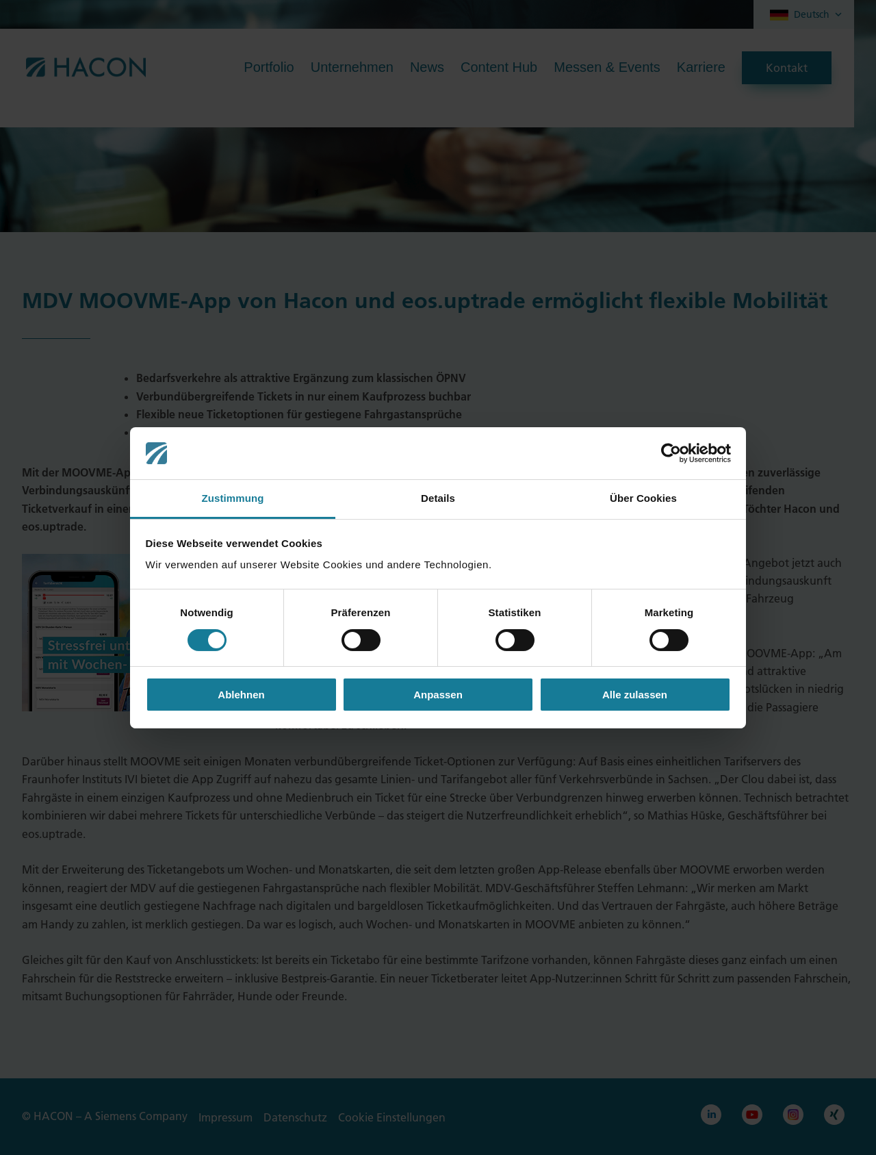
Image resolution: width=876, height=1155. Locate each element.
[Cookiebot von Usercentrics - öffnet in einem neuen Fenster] (671, 453)
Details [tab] (438, 498)
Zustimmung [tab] (233, 498)
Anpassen (438, 694)
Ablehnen (241, 694)
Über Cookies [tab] (643, 498)
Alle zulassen (634, 694)
